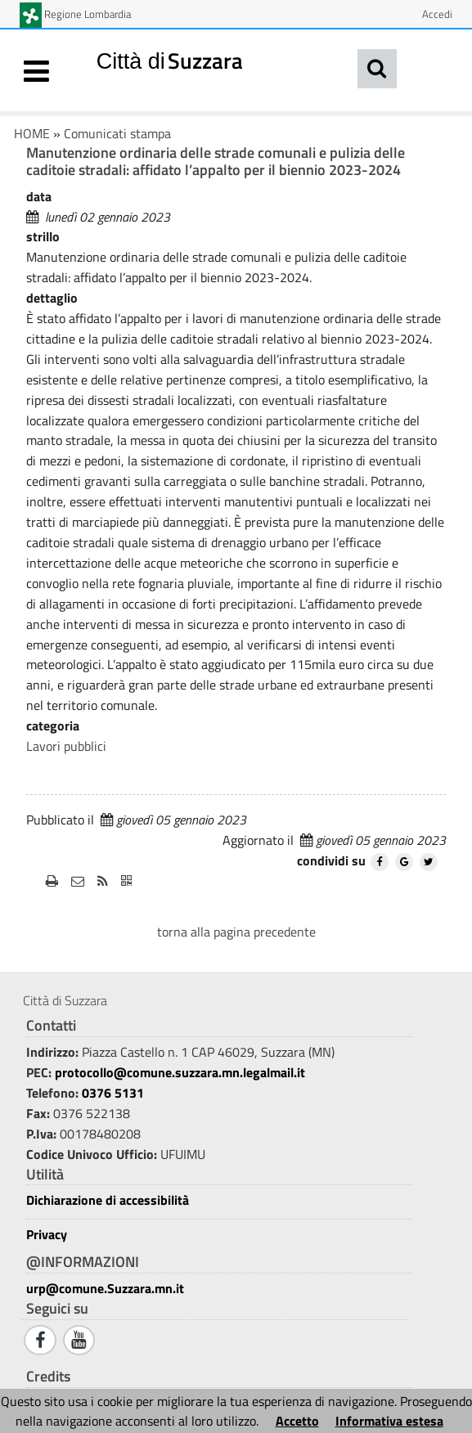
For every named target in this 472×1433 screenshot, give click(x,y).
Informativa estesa (389, 1421)
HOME (32, 133)
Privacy (46, 1234)
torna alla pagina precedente (236, 931)
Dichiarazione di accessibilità (107, 1200)
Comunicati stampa (117, 133)
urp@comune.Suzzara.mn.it (105, 1288)
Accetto (297, 1421)
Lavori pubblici (66, 746)
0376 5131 (113, 1093)
